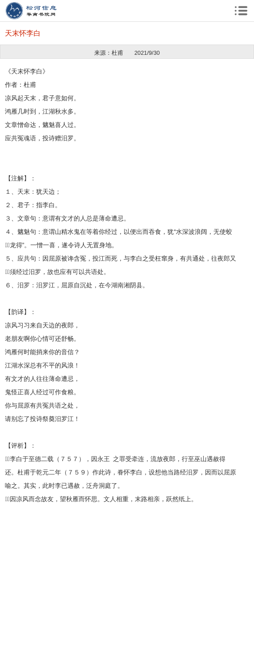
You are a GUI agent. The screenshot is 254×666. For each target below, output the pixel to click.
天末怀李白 (23, 33)
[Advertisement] (127, 568)
